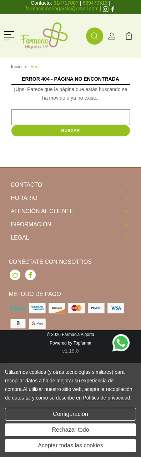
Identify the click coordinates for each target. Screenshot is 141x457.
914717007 (66, 3)
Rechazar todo (70, 430)
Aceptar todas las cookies (70, 445)
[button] (10, 35)
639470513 (94, 3)
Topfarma (82, 343)
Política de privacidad (106, 398)
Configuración (70, 414)
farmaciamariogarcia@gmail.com (62, 8)
